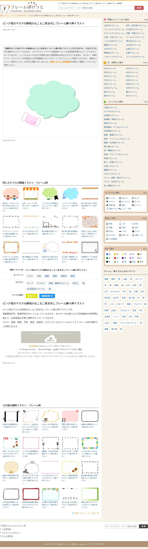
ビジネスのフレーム (112, 111)
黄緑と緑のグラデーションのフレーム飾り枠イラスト (89, 504)
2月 (142, 291)
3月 (127, 285)
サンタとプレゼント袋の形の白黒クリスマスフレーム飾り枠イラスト (30, 479)
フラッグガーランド (128, 323)
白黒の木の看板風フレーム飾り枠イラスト (10, 425)
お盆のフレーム (132, 49)
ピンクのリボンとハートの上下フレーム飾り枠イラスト (50, 478)
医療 (55, 276)
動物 (116, 285)
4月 (124, 291)
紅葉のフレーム (132, 53)
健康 (47, 276)
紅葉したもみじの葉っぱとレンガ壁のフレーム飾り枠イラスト (89, 233)
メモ (111, 304)
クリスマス (115, 291)
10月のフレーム (132, 84)
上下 (123, 224)
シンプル (112, 198)
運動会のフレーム (111, 53)
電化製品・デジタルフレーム (116, 127)
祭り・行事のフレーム (113, 162)
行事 (136, 291)
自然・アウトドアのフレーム (116, 154)
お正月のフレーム (111, 25)
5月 (130, 316)
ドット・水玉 (126, 209)
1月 (106, 291)
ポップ (26, 15)
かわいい (125, 198)
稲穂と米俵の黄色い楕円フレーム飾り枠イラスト (10, 478)
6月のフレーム (132, 76)
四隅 (110, 228)
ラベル (137, 231)
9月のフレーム (110, 84)
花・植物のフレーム (112, 150)
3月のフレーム (110, 72)
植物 (106, 279)
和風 (123, 205)
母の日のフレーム (133, 41)
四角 (110, 224)
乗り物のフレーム (111, 146)
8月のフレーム (132, 80)
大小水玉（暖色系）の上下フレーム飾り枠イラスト (70, 259)
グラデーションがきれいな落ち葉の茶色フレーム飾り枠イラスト (10, 259)
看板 (129, 304)
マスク (30, 276)
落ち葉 (107, 298)
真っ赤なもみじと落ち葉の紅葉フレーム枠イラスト (89, 205)
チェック (138, 205)
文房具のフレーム (111, 115)
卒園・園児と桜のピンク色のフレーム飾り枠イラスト (70, 426)
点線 (125, 279)
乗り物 (114, 329)
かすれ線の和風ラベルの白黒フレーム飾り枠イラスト (10, 504)
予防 (39, 276)
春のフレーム (109, 92)
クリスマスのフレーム (135, 57)
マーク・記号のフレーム (114, 182)
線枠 (113, 279)
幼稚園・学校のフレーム (114, 119)
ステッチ (139, 279)
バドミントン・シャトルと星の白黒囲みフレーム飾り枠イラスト (10, 233)
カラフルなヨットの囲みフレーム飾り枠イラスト (70, 453)
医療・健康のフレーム (59, 283)
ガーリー (112, 202)
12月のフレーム (132, 88)
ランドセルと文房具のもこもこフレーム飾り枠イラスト (50, 205)
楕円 (136, 228)
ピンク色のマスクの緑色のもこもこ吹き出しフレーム (51, 333)
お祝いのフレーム (111, 166)
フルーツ (137, 304)
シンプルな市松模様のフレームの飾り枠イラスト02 (30, 453)
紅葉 (124, 298)
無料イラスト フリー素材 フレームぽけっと (73, 544)
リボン (124, 231)
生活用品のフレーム (36, 289)
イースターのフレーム (135, 37)
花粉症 (64, 276)
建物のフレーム (110, 170)
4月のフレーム (132, 72)
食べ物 (131, 298)
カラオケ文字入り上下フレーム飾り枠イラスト (30, 233)
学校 (137, 316)
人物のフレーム (110, 107)
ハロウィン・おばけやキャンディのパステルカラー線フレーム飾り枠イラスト (30, 428)
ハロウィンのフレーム (113, 57)
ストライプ (126, 202)
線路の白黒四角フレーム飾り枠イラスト (89, 425)
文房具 (107, 316)
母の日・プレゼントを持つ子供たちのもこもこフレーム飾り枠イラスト (10, 207)
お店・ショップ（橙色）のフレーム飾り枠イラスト (30, 205)
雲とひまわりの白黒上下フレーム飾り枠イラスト (70, 504)
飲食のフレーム (110, 123)
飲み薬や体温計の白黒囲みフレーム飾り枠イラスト (89, 478)
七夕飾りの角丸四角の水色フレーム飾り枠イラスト (50, 504)
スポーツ (120, 304)
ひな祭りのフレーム (134, 29)
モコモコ (41, 283)
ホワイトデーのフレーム (114, 33)
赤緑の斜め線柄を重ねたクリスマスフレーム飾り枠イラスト (30, 504)
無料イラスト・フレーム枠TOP (11, 15)
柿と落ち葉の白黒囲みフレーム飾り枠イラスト (70, 233)
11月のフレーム (110, 88)
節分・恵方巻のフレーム (136, 25)
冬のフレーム (131, 96)
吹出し (76, 283)
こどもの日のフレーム (113, 41)
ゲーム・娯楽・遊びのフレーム (117, 178)
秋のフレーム (109, 96)
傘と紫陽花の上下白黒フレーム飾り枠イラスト (30, 259)
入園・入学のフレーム (113, 37)
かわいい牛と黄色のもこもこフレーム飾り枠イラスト (50, 426)
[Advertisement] (51, 37)
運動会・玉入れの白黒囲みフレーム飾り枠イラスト (50, 453)
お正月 (116, 298)
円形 (123, 228)
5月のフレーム (110, 76)
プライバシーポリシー (11, 532)
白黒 (133, 262)
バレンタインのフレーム (114, 29)
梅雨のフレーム (110, 45)
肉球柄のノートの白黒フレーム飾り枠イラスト (89, 259)
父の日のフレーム (133, 45)
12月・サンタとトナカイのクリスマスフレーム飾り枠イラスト (11, 453)
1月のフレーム (110, 68)
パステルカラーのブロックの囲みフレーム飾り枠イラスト (89, 453)
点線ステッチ (113, 209)
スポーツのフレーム (112, 174)
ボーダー (138, 202)
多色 (141, 262)
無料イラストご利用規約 (60, 62)
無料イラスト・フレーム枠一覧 (87, 513)
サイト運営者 (7, 536)
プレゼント (124, 310)
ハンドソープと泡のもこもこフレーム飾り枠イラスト (70, 205)
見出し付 (125, 235)
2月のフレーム (132, 68)
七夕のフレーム (110, 49)
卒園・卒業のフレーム (135, 33)
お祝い (114, 310)
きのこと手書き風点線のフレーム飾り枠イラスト (70, 478)
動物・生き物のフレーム (114, 143)
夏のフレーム (131, 92)
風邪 (73, 276)
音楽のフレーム (110, 158)
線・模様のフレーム (112, 185)
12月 (135, 285)
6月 (140, 310)
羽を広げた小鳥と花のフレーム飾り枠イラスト (50, 259)
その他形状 (113, 239)
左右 (136, 224)
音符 (124, 316)
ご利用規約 (32, 346)
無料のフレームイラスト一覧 (14, 525)
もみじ (107, 323)
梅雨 (115, 323)
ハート (116, 316)
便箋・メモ (139, 235)
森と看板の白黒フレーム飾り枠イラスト (50, 232)
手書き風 (112, 205)
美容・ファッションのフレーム (117, 139)
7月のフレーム (110, 80)
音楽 (134, 310)
